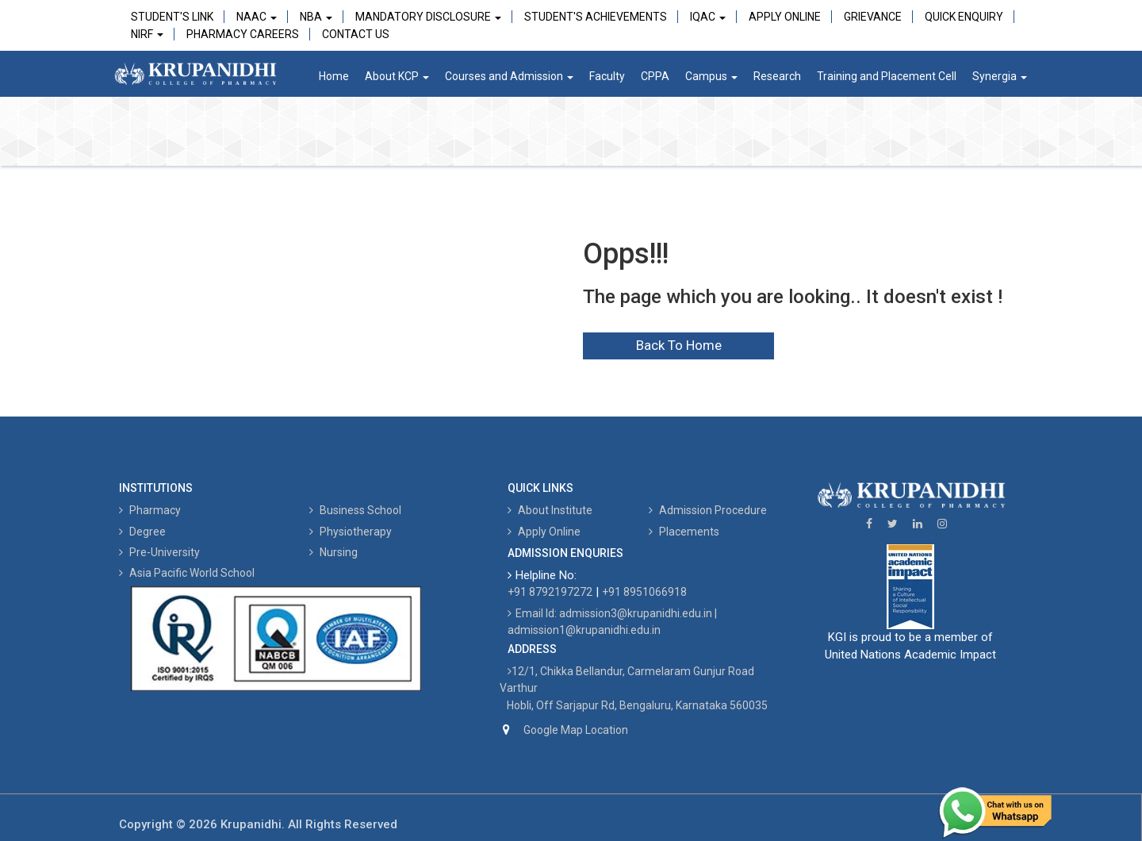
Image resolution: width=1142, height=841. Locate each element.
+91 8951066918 (644, 592)
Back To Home (679, 345)
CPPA (655, 76)
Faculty (607, 76)
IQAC (708, 16)
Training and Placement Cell (886, 76)
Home (334, 76)
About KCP (397, 76)
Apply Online (785, 16)
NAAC (256, 16)
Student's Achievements (595, 16)
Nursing (333, 552)
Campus (711, 76)
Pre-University (159, 552)
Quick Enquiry (964, 16)
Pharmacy (150, 510)
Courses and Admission (509, 76)
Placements (684, 531)
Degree (142, 531)
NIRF (147, 34)
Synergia (999, 76)
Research (777, 76)
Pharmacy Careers (242, 34)
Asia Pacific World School (187, 572)
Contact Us (355, 34)
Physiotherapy (350, 531)
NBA (316, 16)
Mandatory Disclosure (428, 16)
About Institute (550, 510)
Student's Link (172, 16)
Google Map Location (575, 730)
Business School (355, 510)
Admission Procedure (708, 510)
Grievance (873, 16)
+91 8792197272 (550, 592)
